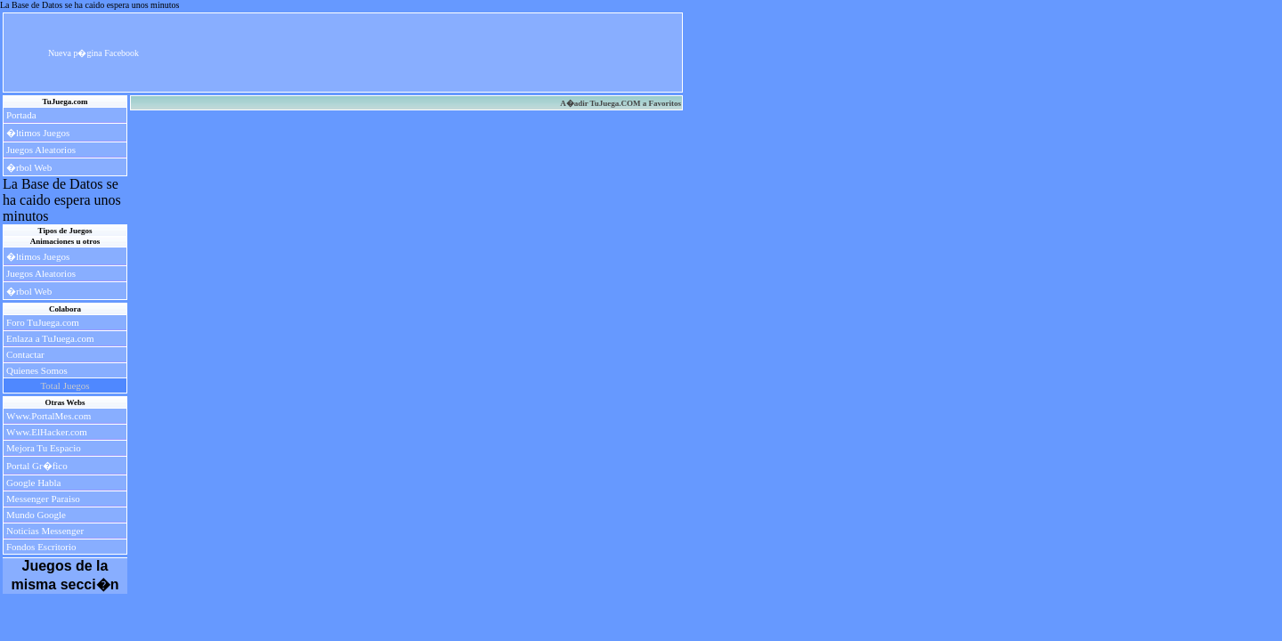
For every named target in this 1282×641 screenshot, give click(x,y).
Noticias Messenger (45, 530)
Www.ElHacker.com (46, 431)
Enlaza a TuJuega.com (50, 338)
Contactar (25, 354)
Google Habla (33, 482)
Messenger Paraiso (43, 498)
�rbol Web (29, 167)
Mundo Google (36, 514)
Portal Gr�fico (37, 465)
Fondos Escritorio (41, 546)
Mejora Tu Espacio (43, 447)
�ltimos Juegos (37, 132)
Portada (21, 115)
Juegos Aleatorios (41, 149)
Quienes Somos (37, 370)
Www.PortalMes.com (48, 415)
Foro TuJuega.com (42, 322)
